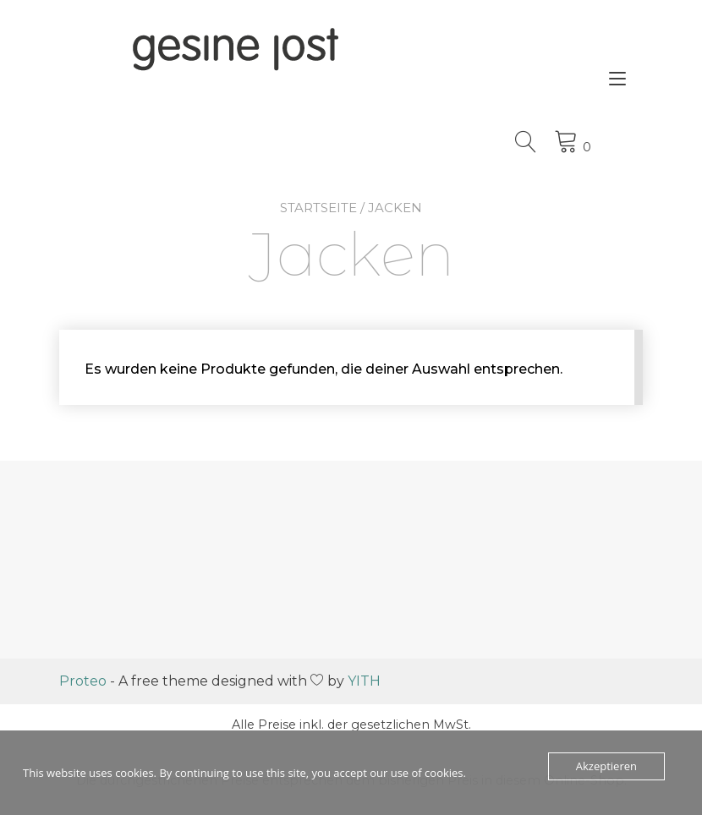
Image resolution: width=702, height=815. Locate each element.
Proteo (83, 681)
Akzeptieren (606, 766)
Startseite (318, 208)
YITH (364, 681)
